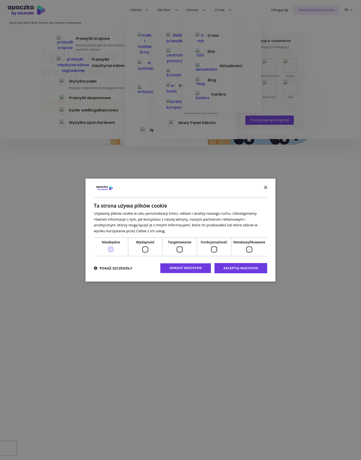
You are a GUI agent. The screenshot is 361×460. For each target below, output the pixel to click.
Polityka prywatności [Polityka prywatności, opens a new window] (183, 230)
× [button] (265, 187)
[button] (113, 268)
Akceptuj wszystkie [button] (240, 268)
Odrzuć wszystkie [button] (183, 268)
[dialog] (181, 230)
